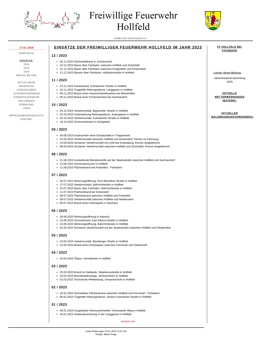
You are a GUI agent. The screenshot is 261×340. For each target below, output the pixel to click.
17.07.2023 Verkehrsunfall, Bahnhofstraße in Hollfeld (91, 184)
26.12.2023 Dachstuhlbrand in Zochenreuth (86, 61)
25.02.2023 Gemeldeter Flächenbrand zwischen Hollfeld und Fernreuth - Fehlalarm (110, 293)
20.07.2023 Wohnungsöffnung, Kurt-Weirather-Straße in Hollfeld (98, 180)
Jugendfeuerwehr (26, 93)
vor (133, 321)
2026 (26, 64)
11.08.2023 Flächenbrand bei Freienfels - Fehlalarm (91, 167)
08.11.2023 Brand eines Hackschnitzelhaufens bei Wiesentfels (97, 93)
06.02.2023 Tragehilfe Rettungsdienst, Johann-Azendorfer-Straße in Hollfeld (105, 296)
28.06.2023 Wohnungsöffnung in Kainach (84, 216)
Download (26, 104)
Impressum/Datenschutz (26, 115)
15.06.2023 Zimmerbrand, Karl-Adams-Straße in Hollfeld (94, 220)
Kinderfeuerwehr (26, 97)
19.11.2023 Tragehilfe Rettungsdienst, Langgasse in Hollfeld (96, 89)
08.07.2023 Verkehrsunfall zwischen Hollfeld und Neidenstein (97, 199)
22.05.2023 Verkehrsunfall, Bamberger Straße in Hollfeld (94, 241)
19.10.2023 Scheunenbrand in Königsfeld (85, 121)
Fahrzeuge (26, 86)
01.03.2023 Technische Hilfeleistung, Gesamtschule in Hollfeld (97, 279)
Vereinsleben (26, 90)
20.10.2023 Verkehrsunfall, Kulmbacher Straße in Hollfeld (94, 118)
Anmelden (120, 38)
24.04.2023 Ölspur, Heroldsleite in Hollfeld (85, 258)
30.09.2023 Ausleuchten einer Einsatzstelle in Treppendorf (95, 135)
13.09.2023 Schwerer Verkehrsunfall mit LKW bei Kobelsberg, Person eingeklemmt (110, 142)
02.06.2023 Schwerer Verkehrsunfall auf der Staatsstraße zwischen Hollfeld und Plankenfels (115, 227)
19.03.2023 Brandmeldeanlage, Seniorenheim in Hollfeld (94, 275)
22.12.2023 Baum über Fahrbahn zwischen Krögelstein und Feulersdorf (103, 68)
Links (26, 108)
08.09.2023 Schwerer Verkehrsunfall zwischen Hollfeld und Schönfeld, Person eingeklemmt (115, 146)
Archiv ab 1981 (26, 75)
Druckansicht (137, 38)
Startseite (26, 53)
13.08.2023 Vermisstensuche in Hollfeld (83, 163)
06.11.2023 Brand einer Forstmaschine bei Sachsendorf (93, 97)
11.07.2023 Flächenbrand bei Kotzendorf (84, 191)
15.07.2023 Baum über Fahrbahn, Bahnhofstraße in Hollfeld (96, 188)
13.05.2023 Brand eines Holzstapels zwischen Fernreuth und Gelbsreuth (103, 245)
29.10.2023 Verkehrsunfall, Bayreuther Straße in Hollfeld (94, 110)
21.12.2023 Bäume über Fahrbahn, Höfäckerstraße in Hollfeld (97, 72)
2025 (26, 68)
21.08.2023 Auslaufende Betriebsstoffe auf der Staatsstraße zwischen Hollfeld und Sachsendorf (117, 160)
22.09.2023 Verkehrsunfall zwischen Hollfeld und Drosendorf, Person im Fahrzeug (109, 139)
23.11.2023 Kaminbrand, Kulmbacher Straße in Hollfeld (93, 86)
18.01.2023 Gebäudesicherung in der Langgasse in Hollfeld (95, 314)
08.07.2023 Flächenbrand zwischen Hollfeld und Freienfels (95, 195)
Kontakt (26, 119)
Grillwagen (26, 101)
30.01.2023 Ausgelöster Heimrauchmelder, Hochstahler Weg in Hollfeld (102, 310)
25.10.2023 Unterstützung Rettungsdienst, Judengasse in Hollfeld (99, 114)
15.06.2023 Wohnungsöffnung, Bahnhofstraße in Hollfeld (94, 224)
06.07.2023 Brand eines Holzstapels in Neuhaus (89, 202)
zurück (125, 321)
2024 (26, 71)
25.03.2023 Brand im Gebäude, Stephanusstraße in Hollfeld (96, 272)
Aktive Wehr (26, 82)
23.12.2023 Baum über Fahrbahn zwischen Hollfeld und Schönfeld (100, 65)
